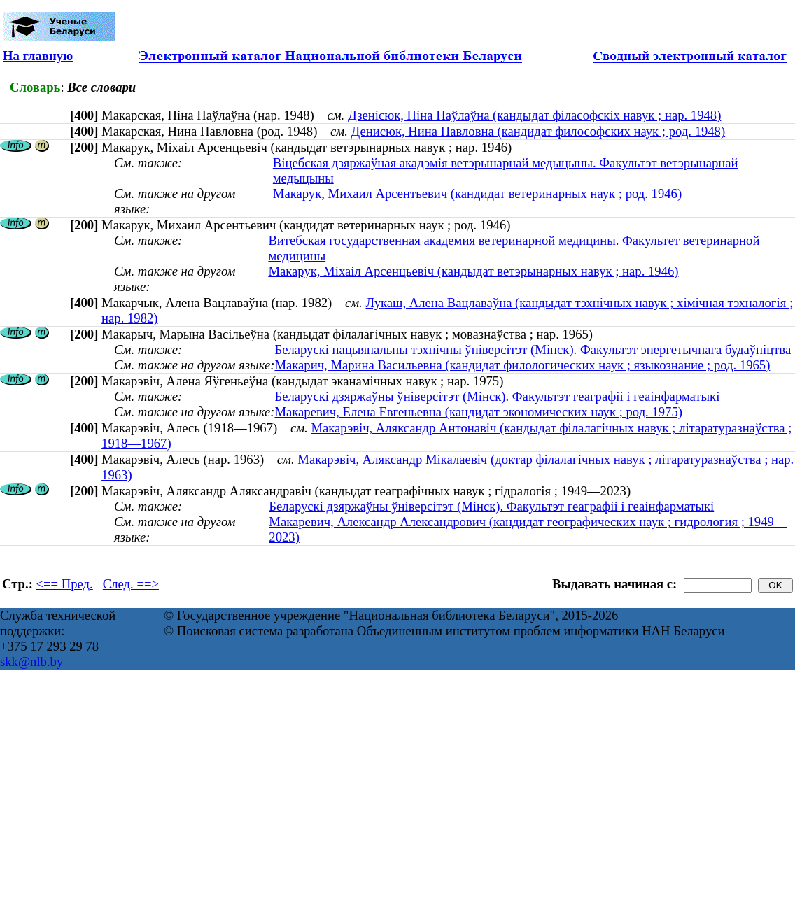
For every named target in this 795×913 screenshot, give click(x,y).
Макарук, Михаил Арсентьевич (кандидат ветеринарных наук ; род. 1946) (477, 193)
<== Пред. (64, 583)
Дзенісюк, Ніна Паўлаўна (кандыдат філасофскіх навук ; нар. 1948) (534, 115)
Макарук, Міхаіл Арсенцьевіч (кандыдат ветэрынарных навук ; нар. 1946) (473, 271)
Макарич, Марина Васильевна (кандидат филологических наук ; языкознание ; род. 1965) (522, 365)
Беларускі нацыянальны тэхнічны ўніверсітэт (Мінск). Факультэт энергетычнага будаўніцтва (532, 349)
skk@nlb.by (31, 661)
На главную (38, 55)
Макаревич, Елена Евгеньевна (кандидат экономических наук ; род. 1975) (478, 411)
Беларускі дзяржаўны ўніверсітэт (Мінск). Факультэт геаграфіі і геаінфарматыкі (496, 396)
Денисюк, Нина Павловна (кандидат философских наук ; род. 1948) (538, 131)
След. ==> (131, 583)
